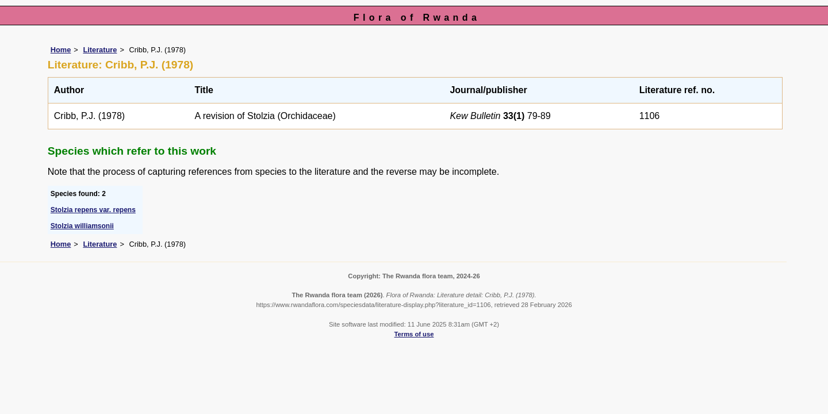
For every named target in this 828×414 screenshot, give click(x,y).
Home (61, 49)
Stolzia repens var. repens (93, 210)
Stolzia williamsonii (82, 226)
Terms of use (414, 334)
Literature (100, 49)
